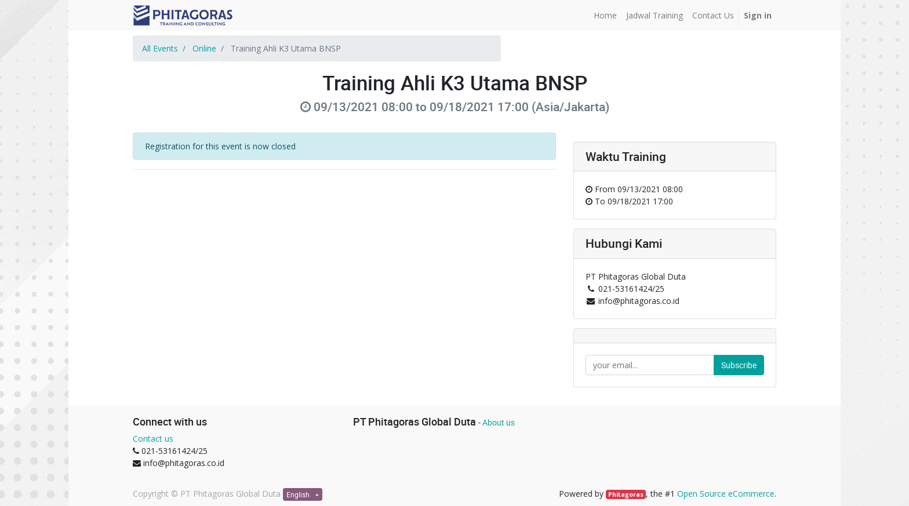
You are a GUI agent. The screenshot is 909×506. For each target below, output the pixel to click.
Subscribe (739, 365)
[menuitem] (605, 15)
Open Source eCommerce (726, 493)
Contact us (153, 438)
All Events (160, 48)
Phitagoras (625, 494)
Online (204, 48)
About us (498, 422)
